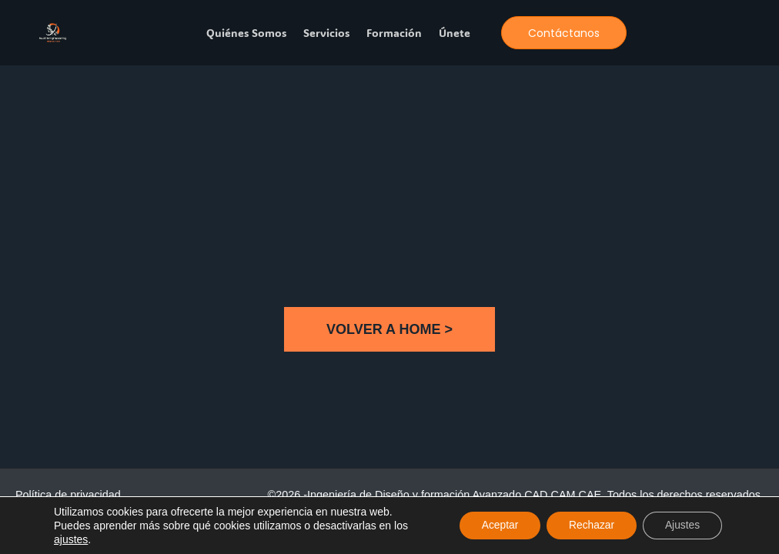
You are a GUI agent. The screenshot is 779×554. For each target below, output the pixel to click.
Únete (454, 33)
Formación (394, 33)
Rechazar (588, 525)
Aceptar (494, 525)
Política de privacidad (68, 495)
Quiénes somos (246, 33)
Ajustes (681, 525)
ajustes (71, 539)
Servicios (326, 33)
